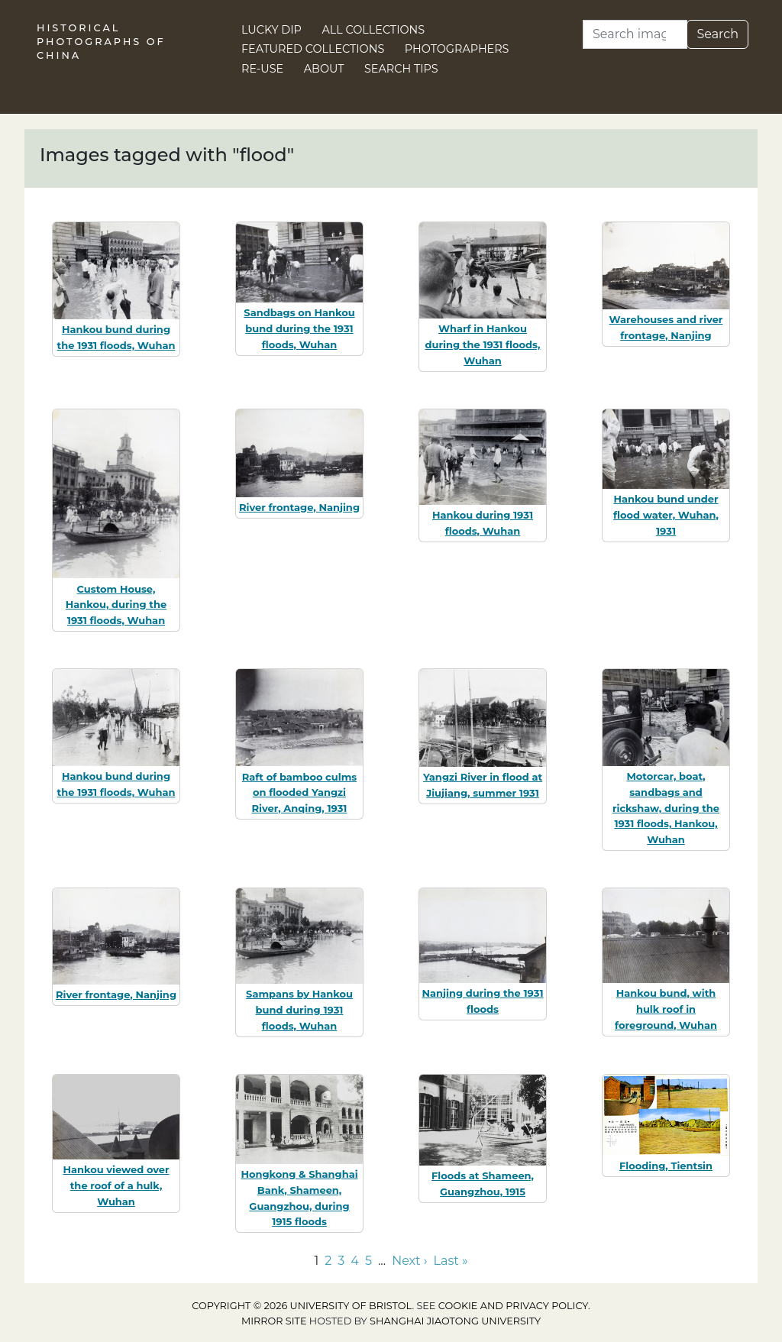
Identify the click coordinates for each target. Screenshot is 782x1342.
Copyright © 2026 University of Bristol (302, 1305)
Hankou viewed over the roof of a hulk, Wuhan (116, 1185)
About (324, 69)
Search (717, 34)
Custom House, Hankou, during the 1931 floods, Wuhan (116, 605)
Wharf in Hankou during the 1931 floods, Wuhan (483, 344)
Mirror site (274, 1321)
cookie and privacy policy (513, 1305)
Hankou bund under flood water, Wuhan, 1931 (666, 515)
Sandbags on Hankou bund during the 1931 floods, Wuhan (299, 328)
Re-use (262, 69)
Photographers (457, 49)
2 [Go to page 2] (328, 1260)
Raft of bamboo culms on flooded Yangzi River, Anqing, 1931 (299, 793)
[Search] (635, 34)
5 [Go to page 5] (368, 1260)
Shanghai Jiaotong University (455, 1321)
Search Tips (401, 69)
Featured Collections (312, 49)
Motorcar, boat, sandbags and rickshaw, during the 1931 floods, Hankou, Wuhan (665, 808)
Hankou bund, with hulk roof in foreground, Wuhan (666, 1009)
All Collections (373, 30)
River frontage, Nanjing (299, 507)
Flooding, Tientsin (666, 1165)
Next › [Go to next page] (409, 1260)
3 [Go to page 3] (341, 1260)
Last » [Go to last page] (451, 1260)
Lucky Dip (271, 30)
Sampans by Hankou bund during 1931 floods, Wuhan (299, 1010)
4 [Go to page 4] (355, 1260)
